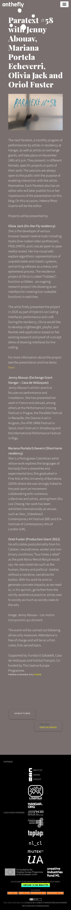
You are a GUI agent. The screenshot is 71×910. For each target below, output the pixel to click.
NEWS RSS (12, 893)
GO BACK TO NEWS (22, 713)
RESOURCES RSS (38, 893)
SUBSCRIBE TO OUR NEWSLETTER (35, 885)
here (11, 367)
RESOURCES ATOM (55, 893)
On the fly (37, 674)
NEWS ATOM (24, 893)
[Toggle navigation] (64, 4)
